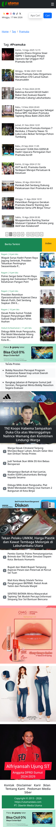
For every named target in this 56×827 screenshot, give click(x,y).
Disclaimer (24, 785)
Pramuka (24, 31)
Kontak (9, 785)
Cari (47, 15)
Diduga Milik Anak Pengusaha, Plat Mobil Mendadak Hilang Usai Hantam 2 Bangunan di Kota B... (18, 336)
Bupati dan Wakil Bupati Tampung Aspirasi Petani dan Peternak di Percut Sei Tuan (29, 569)
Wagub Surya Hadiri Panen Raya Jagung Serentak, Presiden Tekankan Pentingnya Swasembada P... (19, 262)
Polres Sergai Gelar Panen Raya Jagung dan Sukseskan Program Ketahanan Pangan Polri (19, 279)
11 (37, 234)
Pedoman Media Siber (37, 790)
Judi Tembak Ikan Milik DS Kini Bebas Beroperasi (28, 463)
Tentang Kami (15, 789)
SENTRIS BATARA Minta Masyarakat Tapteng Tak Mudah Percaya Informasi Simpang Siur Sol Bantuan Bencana (29, 596)
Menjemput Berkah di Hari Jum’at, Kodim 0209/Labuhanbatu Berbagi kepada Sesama (27, 474)
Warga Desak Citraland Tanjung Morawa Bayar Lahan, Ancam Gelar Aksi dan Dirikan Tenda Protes (30, 450)
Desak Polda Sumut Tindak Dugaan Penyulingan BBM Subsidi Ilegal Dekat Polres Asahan (16, 317)
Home (5, 31)
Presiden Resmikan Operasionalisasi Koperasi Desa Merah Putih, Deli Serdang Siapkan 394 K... (19, 299)
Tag (14, 31)
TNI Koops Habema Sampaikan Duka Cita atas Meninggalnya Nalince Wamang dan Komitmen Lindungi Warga (28, 434)
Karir (37, 785)
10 (32, 234)
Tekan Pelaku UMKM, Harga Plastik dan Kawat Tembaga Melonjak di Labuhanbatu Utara (28, 542)
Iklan (46, 785)
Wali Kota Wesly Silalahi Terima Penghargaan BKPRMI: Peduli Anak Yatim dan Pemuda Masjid (27, 583)
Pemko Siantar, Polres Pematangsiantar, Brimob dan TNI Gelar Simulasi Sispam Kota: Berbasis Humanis (30, 556)
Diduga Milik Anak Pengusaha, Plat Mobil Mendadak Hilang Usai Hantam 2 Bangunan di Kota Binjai (29, 487)
